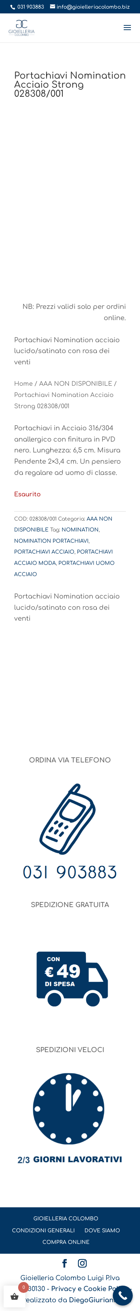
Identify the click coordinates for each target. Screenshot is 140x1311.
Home (23, 383)
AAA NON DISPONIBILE (75, 383)
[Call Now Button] (123, 1296)
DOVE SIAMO (102, 1230)
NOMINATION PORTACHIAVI (51, 541)
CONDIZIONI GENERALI (43, 1230)
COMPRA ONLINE (66, 1242)
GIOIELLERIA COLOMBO (65, 1218)
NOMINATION (80, 530)
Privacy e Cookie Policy (89, 1289)
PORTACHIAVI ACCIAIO (44, 552)
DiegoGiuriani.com (100, 1300)
